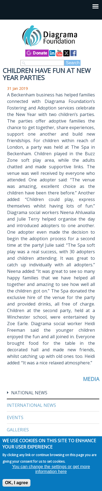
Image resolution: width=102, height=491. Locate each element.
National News (29, 393)
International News (31, 405)
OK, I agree (16, 482)
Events (15, 417)
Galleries (18, 430)
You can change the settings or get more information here (51, 469)
